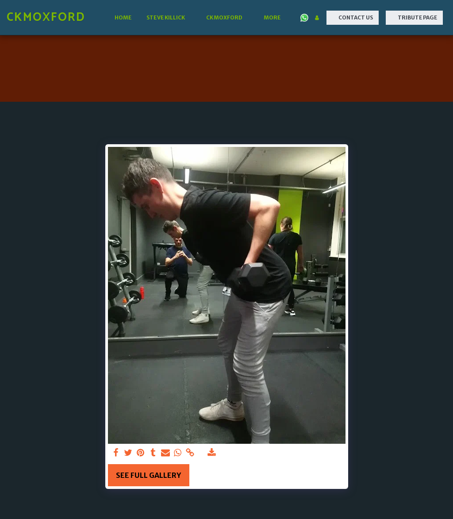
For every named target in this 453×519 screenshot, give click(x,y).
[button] (169, 17)
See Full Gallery (148, 475)
